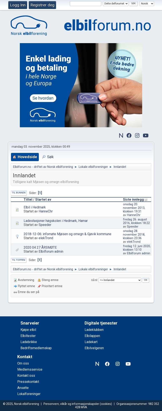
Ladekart (91, 342)
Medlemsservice (29, 369)
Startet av (43, 200)
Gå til (94, 280)
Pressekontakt (28, 382)
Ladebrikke (28, 342)
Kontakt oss (26, 376)
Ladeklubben (94, 330)
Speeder (45, 225)
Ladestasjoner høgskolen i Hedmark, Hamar (56, 221)
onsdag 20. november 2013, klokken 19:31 (134, 208)
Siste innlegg (135, 200)
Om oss (23, 363)
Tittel (28, 200)
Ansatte (23, 388)
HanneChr (46, 211)
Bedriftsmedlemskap (36, 348)
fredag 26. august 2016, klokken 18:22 (136, 221)
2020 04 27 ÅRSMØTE (40, 247)
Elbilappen (92, 336)
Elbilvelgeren (94, 348)
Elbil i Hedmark (35, 207)
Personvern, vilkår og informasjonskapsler (71, 404)
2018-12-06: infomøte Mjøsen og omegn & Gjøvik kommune (67, 234)
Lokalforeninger (28, 394)
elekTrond (46, 238)
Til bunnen (19, 192)
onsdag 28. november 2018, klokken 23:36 (134, 234)
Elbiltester (28, 336)
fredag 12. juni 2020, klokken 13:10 (137, 248)
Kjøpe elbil (28, 330)
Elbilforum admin (51, 251)
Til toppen (18, 260)
